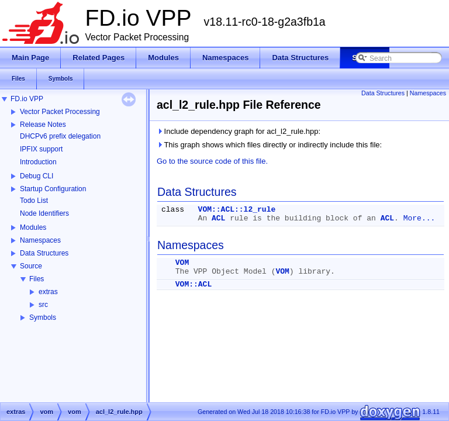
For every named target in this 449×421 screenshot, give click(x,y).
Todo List (34, 200)
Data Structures (44, 253)
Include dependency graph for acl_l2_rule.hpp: (238, 131)
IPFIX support (41, 149)
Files (36, 279)
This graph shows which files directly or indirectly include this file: (269, 144)
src (43, 305)
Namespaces (40, 240)
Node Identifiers (44, 213)
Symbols (42, 317)
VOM (182, 262)
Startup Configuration (53, 189)
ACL (218, 218)
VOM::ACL (193, 284)
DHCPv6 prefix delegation (60, 136)
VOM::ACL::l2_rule (237, 209)
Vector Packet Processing (60, 112)
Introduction (38, 162)
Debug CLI (36, 176)
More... (419, 218)
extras (48, 292)
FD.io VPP (27, 99)
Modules (33, 227)
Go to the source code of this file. (212, 161)
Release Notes (43, 124)
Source (31, 266)
